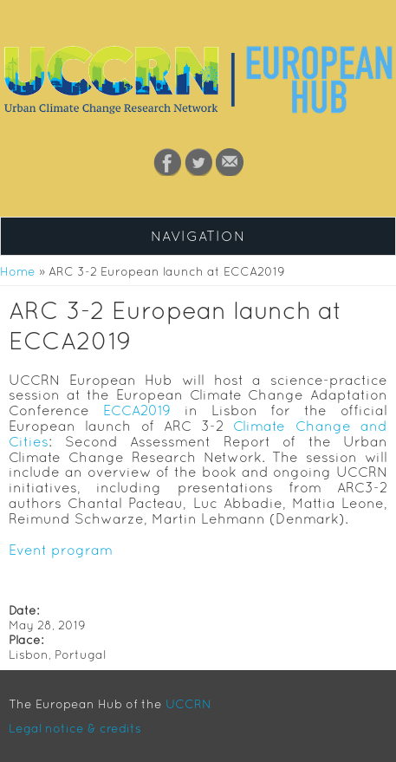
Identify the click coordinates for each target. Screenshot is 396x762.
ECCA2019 (137, 410)
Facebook (167, 162)
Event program (61, 549)
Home (18, 271)
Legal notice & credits (75, 728)
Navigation (198, 236)
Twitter (198, 162)
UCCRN (188, 704)
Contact (229, 162)
